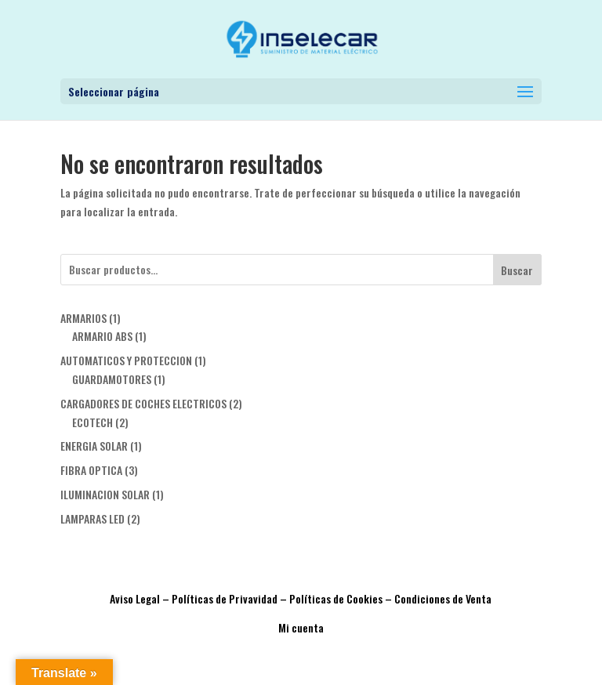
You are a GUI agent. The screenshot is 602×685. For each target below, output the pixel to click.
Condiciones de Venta (442, 598)
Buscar (517, 270)
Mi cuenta (301, 627)
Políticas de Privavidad (224, 598)
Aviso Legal (135, 598)
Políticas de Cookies (336, 598)
